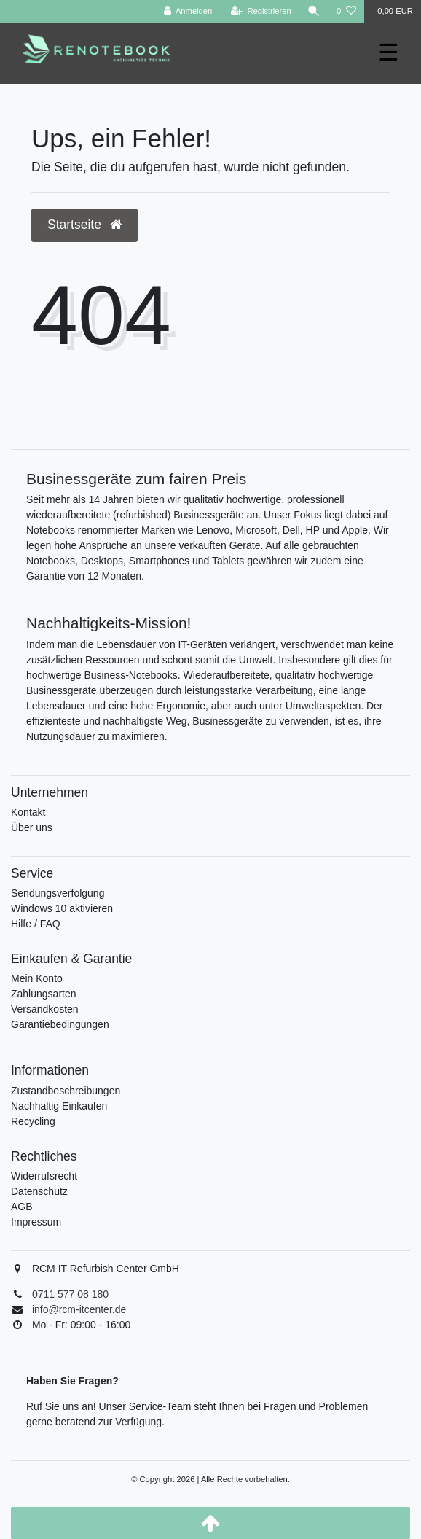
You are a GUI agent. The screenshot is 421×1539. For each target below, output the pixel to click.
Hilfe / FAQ (35, 924)
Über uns (31, 827)
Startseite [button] (84, 224)
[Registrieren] (261, 11)
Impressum (36, 1222)
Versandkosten (45, 1009)
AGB (22, 1206)
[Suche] (313, 11)
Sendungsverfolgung (57, 893)
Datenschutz (39, 1191)
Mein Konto (37, 978)
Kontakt (28, 812)
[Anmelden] (188, 11)
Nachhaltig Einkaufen (59, 1106)
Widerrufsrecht (44, 1176)
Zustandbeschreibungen (65, 1090)
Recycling (33, 1121)
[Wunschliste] (346, 11)
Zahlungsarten (43, 994)
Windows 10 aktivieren (62, 908)
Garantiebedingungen (60, 1024)
